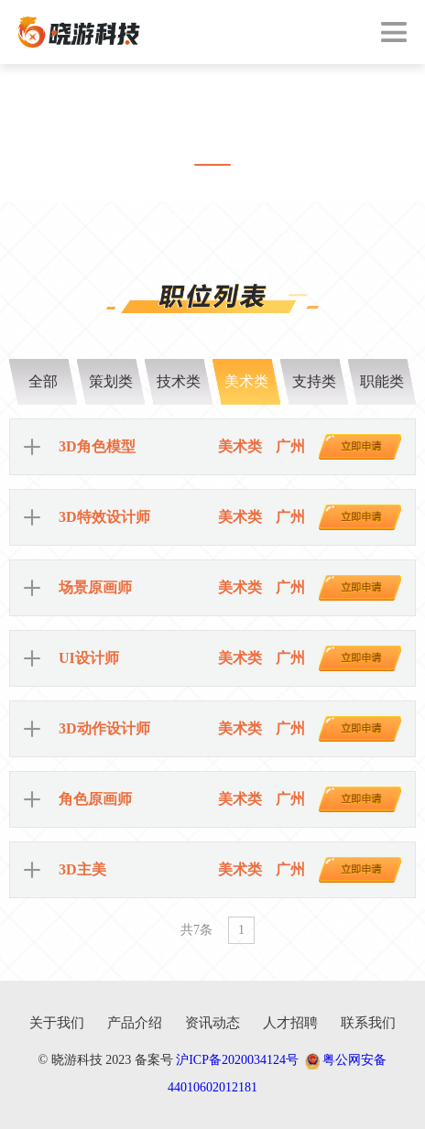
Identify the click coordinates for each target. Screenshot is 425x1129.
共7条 (196, 930)
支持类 (314, 381)
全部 (43, 381)
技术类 (179, 381)
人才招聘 (290, 1022)
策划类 (111, 381)
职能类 (382, 381)
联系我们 (368, 1022)
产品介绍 (134, 1022)
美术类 (246, 381)
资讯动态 (212, 1022)
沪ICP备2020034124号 (237, 1060)
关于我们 (56, 1022)
